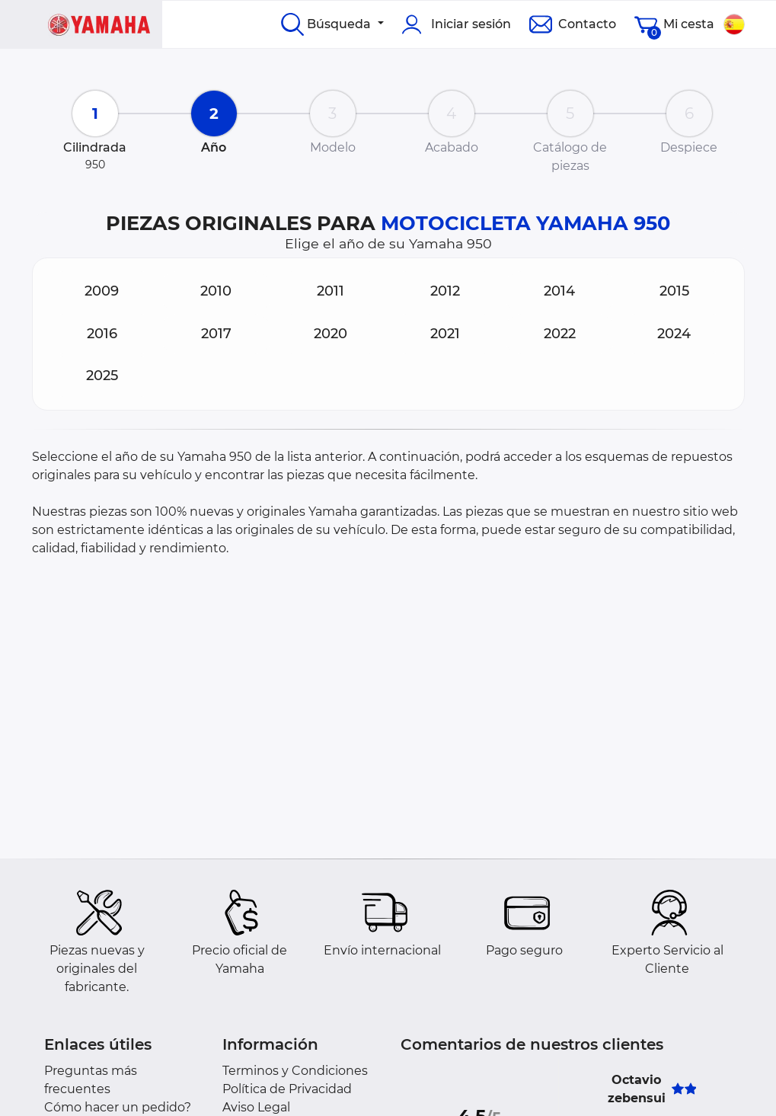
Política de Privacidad (287, 1089)
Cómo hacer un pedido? (117, 1107)
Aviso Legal (256, 1107)
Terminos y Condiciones (295, 1070)
